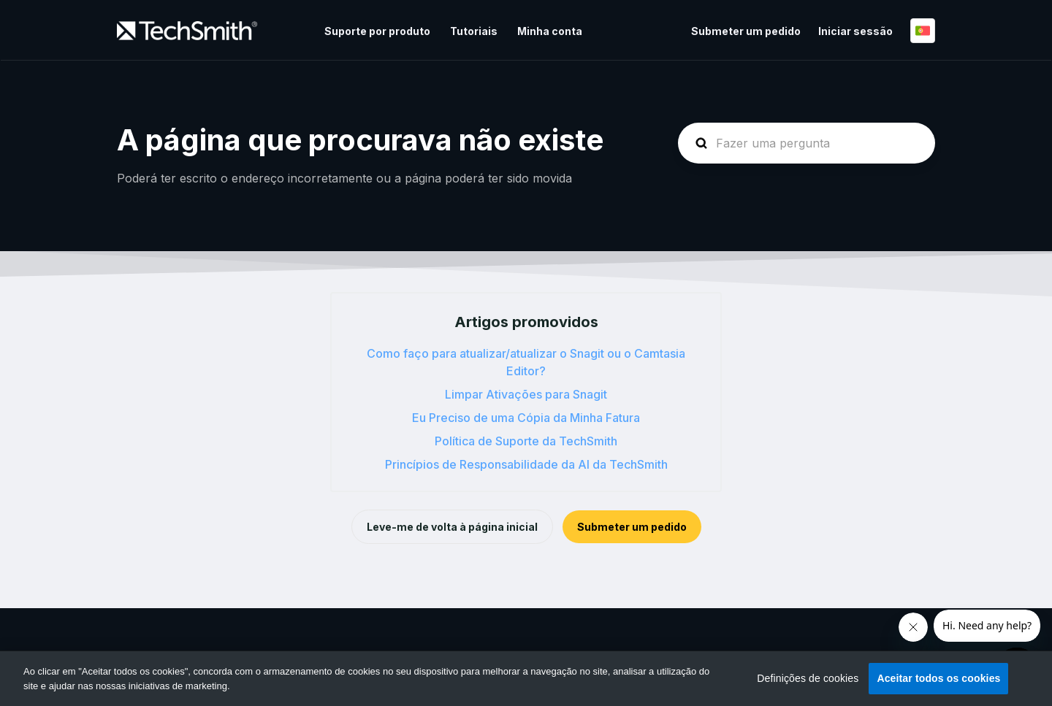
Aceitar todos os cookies (938, 678)
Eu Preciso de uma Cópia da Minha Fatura (526, 417)
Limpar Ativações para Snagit (526, 394)
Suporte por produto (377, 31)
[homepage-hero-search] (806, 143)
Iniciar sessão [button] (855, 31)
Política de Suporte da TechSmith (526, 441)
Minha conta (549, 31)
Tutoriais (474, 31)
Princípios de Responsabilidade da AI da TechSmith (526, 464)
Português (922, 30)
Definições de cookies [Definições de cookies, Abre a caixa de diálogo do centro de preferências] (807, 678)
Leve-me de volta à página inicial (452, 527)
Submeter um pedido (746, 31)
